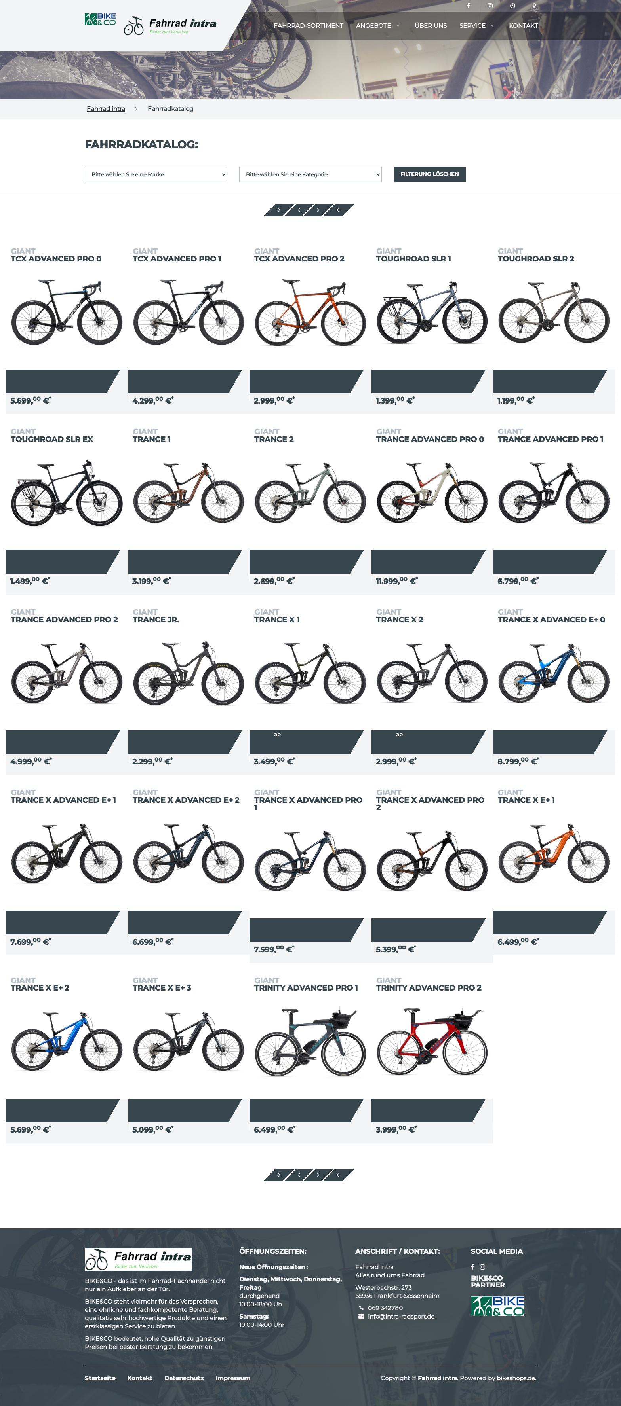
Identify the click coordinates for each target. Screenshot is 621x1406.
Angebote (373, 25)
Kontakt (523, 25)
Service (472, 25)
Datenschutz (184, 1378)
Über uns (431, 25)
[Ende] (338, 210)
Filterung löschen (429, 174)
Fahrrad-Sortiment (308, 25)
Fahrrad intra (106, 108)
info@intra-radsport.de (401, 1316)
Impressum (232, 1378)
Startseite (100, 1378)
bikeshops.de (516, 1378)
